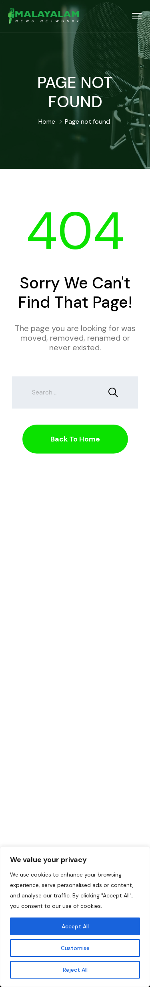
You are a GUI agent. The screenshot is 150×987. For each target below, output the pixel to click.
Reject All (75, 969)
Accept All (75, 926)
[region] (75, 916)
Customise (75, 948)
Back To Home (75, 439)
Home (46, 121)
